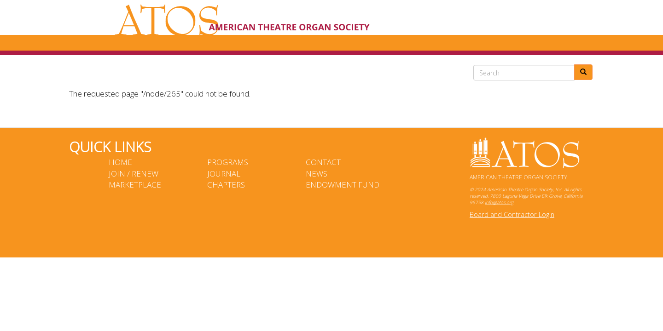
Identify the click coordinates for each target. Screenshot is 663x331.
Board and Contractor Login (512, 214)
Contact (323, 162)
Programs (227, 162)
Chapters (226, 184)
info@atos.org (499, 202)
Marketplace (135, 184)
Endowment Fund (342, 184)
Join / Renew (133, 173)
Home (120, 162)
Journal (223, 173)
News (316, 173)
